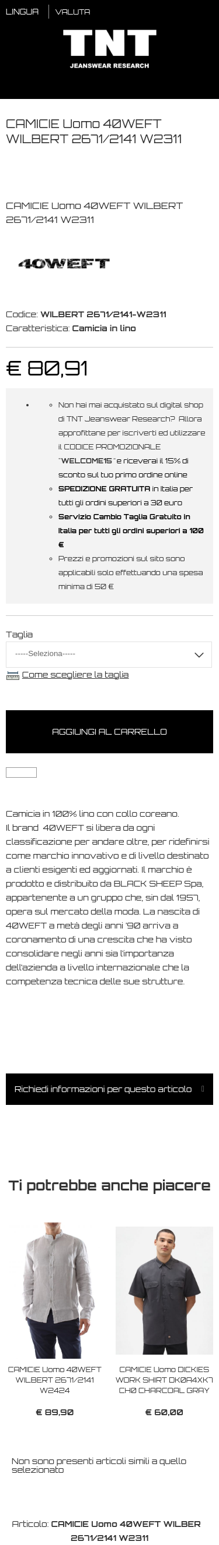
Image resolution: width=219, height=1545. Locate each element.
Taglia (19, 634)
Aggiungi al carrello (109, 731)
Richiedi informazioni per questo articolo (103, 1089)
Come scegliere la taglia (75, 674)
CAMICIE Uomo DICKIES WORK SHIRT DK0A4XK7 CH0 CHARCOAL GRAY (164, 1380)
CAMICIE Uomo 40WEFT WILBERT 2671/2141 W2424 (55, 1380)
